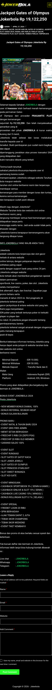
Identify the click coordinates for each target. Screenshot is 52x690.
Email (3, 602)
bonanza (4, 29)
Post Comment (10, 672)
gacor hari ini (21, 29)
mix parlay (26, 32)
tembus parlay (31, 34)
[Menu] (49, 5)
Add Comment (7, 629)
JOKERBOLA (31, 104)
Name (3, 589)
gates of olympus (36, 29)
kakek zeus (9, 32)
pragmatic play (7, 34)
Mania (18, 32)
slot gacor (19, 34)
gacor (11, 29)
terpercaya (44, 34)
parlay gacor (37, 32)
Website (3, 616)
